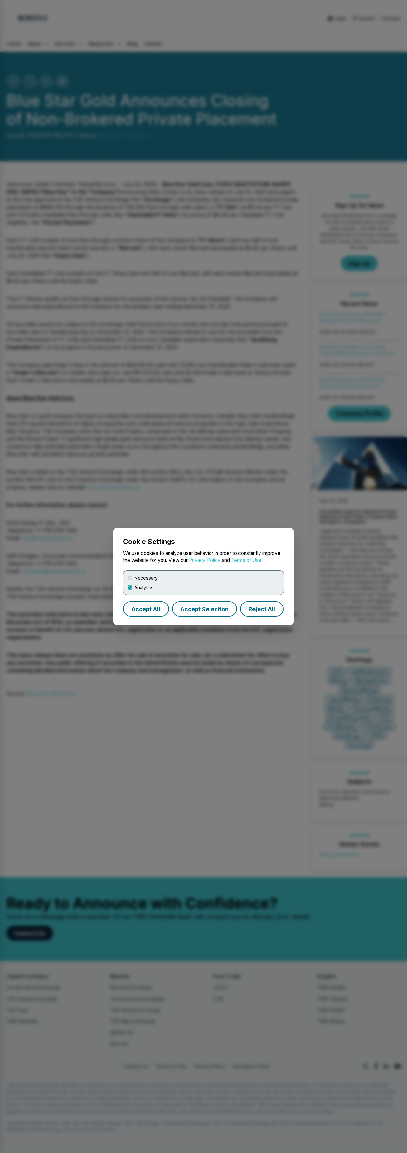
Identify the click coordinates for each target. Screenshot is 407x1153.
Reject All (261, 609)
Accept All (145, 609)
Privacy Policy (205, 560)
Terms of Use (246, 560)
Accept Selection (204, 609)
